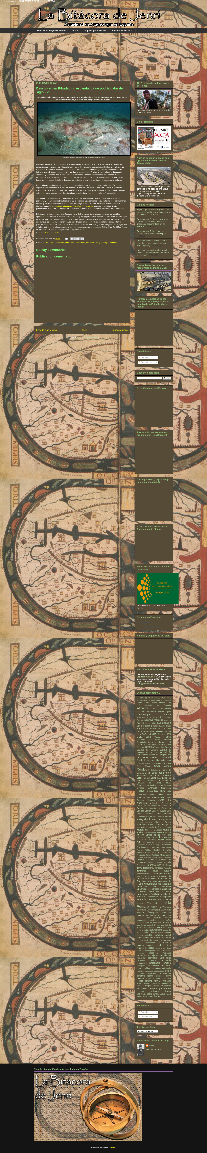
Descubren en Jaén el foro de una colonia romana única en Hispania (152, 232)
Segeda (159, 862)
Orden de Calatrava (161, 837)
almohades (151, 915)
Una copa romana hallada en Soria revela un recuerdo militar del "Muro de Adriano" (153, 252)
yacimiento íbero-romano (148, 994)
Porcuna (155, 847)
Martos (158, 824)
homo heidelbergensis (146, 951)
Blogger (112, 1147)
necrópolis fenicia (146, 960)
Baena (154, 725)
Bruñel (144, 734)
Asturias (148, 719)
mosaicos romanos (160, 953)
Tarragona (148, 867)
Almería (141, 711)
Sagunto (167, 857)
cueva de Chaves (163, 938)
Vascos (161, 900)
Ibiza (156, 791)
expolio (150, 945)
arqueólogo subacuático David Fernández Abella (72, 206)
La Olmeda (150, 808)
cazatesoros (149, 928)
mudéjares (153, 955)
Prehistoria (166, 847)
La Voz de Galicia (51, 232)
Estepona (166, 778)
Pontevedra (143, 847)
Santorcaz (151, 862)
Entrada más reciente (46, 330)
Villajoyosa (156, 907)
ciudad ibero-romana (153, 932)
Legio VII (155, 811)
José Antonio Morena (148, 797)
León (163, 810)
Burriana (161, 734)
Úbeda (151, 996)
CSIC (140, 736)
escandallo (90, 243)
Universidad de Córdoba (148, 889)
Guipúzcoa (166, 788)
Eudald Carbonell (146, 780)
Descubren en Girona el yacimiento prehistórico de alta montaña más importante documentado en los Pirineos (152, 223)
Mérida (140, 832)
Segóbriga (141, 865)
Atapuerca (158, 720)
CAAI (169, 734)
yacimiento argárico (162, 986)
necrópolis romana (160, 963)
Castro (168, 747)
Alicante (142, 708)
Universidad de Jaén (159, 891)
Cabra (148, 737)
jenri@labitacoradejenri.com (150, 684)
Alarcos (159, 700)
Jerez (168, 795)
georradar (149, 948)
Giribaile (140, 788)
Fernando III (144, 783)
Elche (153, 778)
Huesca (149, 791)
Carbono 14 (164, 742)
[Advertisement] (103, 55)
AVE (169, 698)
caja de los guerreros (152, 923)
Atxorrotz (167, 720)
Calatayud (158, 737)
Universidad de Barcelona (154, 886)
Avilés (148, 723)
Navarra (160, 832)
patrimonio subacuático (154, 971)
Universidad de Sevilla (147, 894)
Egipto (140, 778)
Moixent (167, 827)
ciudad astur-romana (153, 930)
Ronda (160, 857)
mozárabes (141, 956)
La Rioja (162, 808)
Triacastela (161, 876)
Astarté (168, 717)
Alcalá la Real (144, 702)
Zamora (140, 912)
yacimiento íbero (160, 991)
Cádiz (157, 766)
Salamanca (152, 860)
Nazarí (168, 832)
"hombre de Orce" (145, 698)
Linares (149, 813)
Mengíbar (166, 824)
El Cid (147, 778)
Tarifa (139, 868)
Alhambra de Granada (158, 705)
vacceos (140, 986)
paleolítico (156, 968)
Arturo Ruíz (158, 717)
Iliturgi (162, 791)
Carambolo (141, 742)
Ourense (160, 840)
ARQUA (161, 698)
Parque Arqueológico (154, 842)
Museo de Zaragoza (153, 830)
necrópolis (141, 958)
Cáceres (148, 766)
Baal (159, 723)
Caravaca (152, 742)
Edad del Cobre (145, 775)
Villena (150, 910)
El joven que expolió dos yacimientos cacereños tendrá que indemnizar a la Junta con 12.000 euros (153, 212)
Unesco (140, 879)
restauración (165, 973)
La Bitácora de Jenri (144, 622)
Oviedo (168, 840)
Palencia (141, 842)
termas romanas (162, 981)
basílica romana (157, 920)
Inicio (84, 330)
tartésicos (159, 976)
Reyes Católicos (152, 855)
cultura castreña (144, 940)
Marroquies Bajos (145, 824)
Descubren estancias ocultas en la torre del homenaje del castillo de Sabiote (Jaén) (152, 243)
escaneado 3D (153, 943)
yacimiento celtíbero (147, 988)
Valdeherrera (153, 897)
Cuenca (166, 763)
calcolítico (166, 922)
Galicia (153, 785)
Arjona (168, 712)
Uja (169, 876)
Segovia (167, 862)
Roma (139, 857)
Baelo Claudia (143, 726)
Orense (152, 840)
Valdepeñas (165, 897)
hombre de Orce (163, 948)
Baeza (168, 726)
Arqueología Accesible (95, 30)
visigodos (149, 986)
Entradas (144, 358)
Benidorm (159, 731)
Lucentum (141, 817)
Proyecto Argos (102, 243)
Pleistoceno (166, 845)
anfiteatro (162, 915)
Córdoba (143, 769)
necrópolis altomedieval (159, 958)
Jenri (151, 1045)
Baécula (167, 729)
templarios (149, 979)
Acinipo (152, 700)
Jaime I (152, 795)
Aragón (161, 712)
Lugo (149, 816)
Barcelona (142, 728)
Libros (75, 30)
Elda (159, 778)
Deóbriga (154, 770)
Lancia (148, 811)
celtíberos (160, 927)
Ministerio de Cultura (155, 827)
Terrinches (141, 871)
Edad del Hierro (163, 775)
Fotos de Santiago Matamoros (51, 30)
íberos (157, 996)
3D (155, 698)
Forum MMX (163, 783)
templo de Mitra (163, 979)
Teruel (155, 871)
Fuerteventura (143, 785)
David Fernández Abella (75, 243)
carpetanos (141, 925)
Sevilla (160, 865)
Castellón (150, 747)
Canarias (141, 739)
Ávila (145, 996)
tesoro (139, 983)
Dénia (147, 773)
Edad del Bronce (161, 772)
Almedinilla (166, 708)
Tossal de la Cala (146, 876)
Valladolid (152, 899)
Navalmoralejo (150, 833)
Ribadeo (113, 243)
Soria (168, 865)
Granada (152, 788)
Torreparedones (162, 873)
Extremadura (165, 780)
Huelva (140, 791)
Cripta (158, 763)
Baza (160, 729)
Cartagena (151, 744)
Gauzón (160, 785)
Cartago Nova (164, 744)
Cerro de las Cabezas (147, 757)
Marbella (148, 822)
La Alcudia (153, 803)
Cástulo (167, 766)
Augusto (140, 723)
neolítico (146, 968)
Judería (151, 800)
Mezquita (141, 827)
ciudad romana (154, 935)
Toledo (167, 870)
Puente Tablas (144, 850)
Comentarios (145, 362)
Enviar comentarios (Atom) (88, 337)
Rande (161, 853)
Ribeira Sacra (165, 855)
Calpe (168, 737)
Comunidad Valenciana (160, 760)
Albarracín (167, 700)
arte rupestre (153, 917)
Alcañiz (155, 703)
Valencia (141, 899)
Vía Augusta (166, 910)
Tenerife (167, 868)
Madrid (147, 819)
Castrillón (160, 747)
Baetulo (162, 726)
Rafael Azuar (151, 853)
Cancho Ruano (153, 740)
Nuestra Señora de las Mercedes (154, 835)
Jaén (161, 794)
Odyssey (141, 837)
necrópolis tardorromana (148, 966)
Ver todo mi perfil (153, 1049)
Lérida (168, 816)
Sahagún (140, 860)
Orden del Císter (143, 840)
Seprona (151, 865)
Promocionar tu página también (148, 627)
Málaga (167, 829)
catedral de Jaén (153, 925)
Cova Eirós (150, 763)
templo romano (144, 981)
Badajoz (166, 722)
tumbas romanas (152, 983)
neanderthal (165, 955)
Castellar (140, 747)
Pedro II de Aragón (153, 845)
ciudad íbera (149, 938)
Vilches (158, 903)
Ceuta (160, 758)
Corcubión (140, 763)
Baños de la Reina (145, 731)
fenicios (160, 945)
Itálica (145, 795)
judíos (159, 951)
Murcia (140, 829)
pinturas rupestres (146, 973)
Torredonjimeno (143, 874)
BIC (154, 722)
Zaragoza (152, 912)
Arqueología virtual (144, 717)
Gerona (167, 785)
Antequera (151, 712)
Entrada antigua (120, 330)
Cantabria (166, 739)
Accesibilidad (142, 700)
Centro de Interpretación (160, 755)
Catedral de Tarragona (147, 750)
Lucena (167, 814)
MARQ (140, 819)
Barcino (153, 729)
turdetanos (166, 983)
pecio (168, 970)
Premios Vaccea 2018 (122, 30)
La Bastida (163, 803)
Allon (155, 708)
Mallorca (156, 819)
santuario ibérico (145, 976)
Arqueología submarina (54, 243)
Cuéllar (140, 766)
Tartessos (159, 868)
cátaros (156, 940)
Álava (162, 994)
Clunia (146, 760)
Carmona (141, 744)
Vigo (149, 903)
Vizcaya (156, 910)
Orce (148, 837)
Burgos (152, 734)
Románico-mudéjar (150, 857)
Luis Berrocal (158, 817)
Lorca (158, 814)
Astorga (140, 720)
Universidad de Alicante (157, 883)
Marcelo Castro (163, 822)
